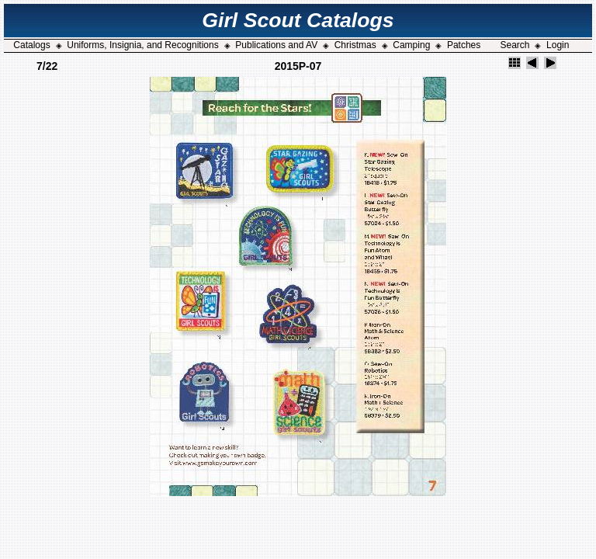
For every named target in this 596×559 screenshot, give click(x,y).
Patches (463, 45)
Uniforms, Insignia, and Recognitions (142, 45)
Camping (411, 45)
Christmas (355, 45)
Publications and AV (276, 45)
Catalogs (31, 45)
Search (514, 45)
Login (557, 45)
